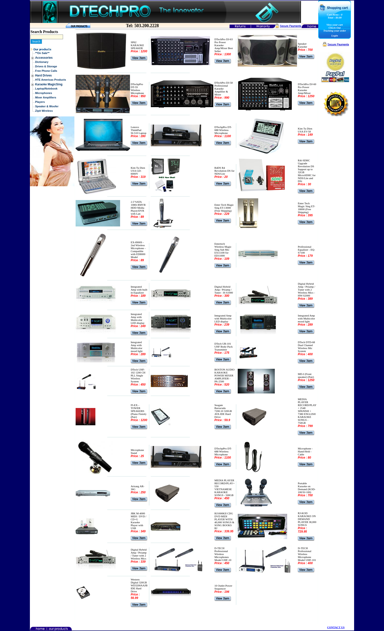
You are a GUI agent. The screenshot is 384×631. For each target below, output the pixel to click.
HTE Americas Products (50, 79)
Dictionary (41, 61)
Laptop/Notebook (46, 88)
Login (334, 35)
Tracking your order (334, 30)
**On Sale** (42, 53)
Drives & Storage (46, 66)
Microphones (43, 93)
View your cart (334, 24)
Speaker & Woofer (47, 106)
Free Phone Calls (46, 70)
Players (40, 101)
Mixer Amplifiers (45, 97)
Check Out (335, 27)
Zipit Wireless (44, 110)
